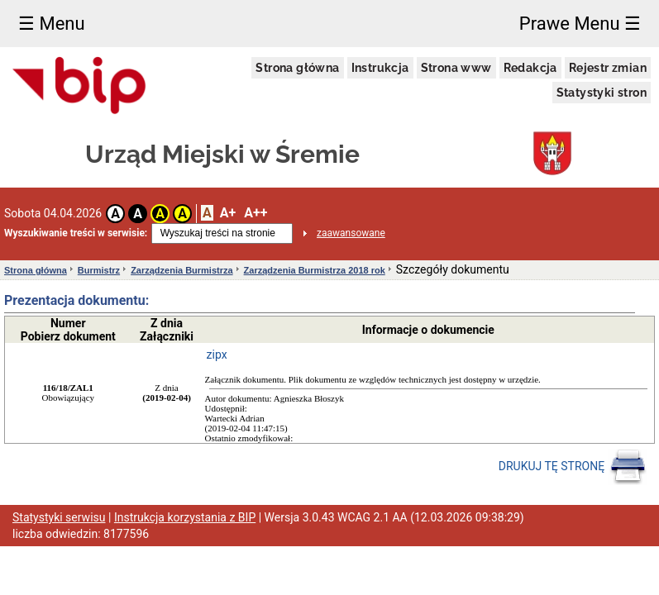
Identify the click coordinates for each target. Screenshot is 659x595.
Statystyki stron (601, 92)
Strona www (456, 67)
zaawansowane (351, 233)
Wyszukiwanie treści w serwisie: (75, 233)
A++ (255, 213)
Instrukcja (380, 67)
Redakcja (530, 67)
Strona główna (297, 67)
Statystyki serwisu (59, 517)
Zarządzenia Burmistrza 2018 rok (314, 270)
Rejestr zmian (608, 67)
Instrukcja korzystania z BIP (184, 517)
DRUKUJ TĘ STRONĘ (573, 467)
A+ (228, 213)
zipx (217, 354)
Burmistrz (99, 270)
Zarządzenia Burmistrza (181, 270)
